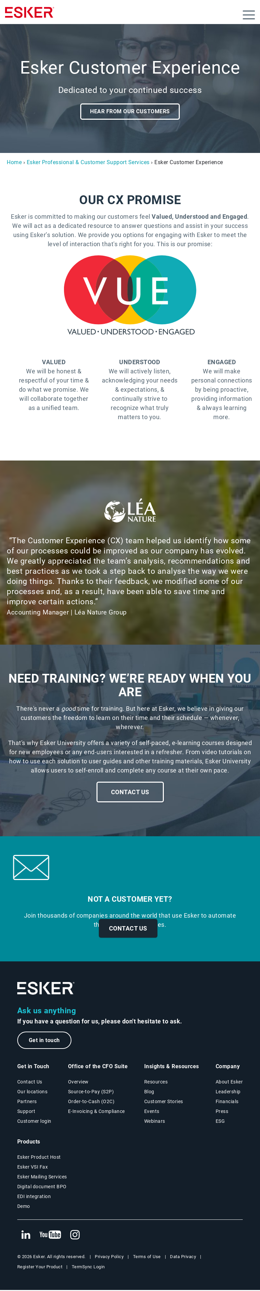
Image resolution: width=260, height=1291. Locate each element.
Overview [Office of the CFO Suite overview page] (78, 1082)
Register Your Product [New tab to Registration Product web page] (40, 1267)
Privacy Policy (109, 1257)
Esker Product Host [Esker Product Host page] (39, 1157)
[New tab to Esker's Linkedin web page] (25, 1235)
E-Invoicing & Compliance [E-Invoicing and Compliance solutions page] (96, 1112)
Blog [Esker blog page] (149, 1092)
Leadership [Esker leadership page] (228, 1092)
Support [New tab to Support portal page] (26, 1112)
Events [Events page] (151, 1112)
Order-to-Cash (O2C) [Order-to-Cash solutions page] (91, 1102)
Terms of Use (147, 1257)
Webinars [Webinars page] (154, 1121)
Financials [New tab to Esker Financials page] (227, 1102)
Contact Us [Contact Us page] (29, 1082)
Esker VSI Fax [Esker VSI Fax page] (32, 1167)
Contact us (128, 928)
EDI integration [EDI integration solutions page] (34, 1197)
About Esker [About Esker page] (229, 1082)
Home (14, 162)
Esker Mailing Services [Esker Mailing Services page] (42, 1177)
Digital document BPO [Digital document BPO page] (42, 1187)
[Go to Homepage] (46, 988)
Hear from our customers (130, 111)
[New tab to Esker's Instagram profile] (75, 1235)
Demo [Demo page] (23, 1207)
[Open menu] (249, 15)
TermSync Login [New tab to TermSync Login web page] (88, 1267)
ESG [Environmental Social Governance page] (220, 1121)
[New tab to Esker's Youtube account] (50, 1235)
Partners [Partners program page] (27, 1102)
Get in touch (46, 1040)
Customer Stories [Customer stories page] (163, 1102)
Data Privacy (183, 1257)
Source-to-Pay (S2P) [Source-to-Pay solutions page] (91, 1092)
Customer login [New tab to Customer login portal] (34, 1121)
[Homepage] (29, 15)
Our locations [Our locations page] (32, 1092)
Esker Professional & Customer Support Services (88, 162)
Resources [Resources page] (156, 1082)
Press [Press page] (222, 1112)
